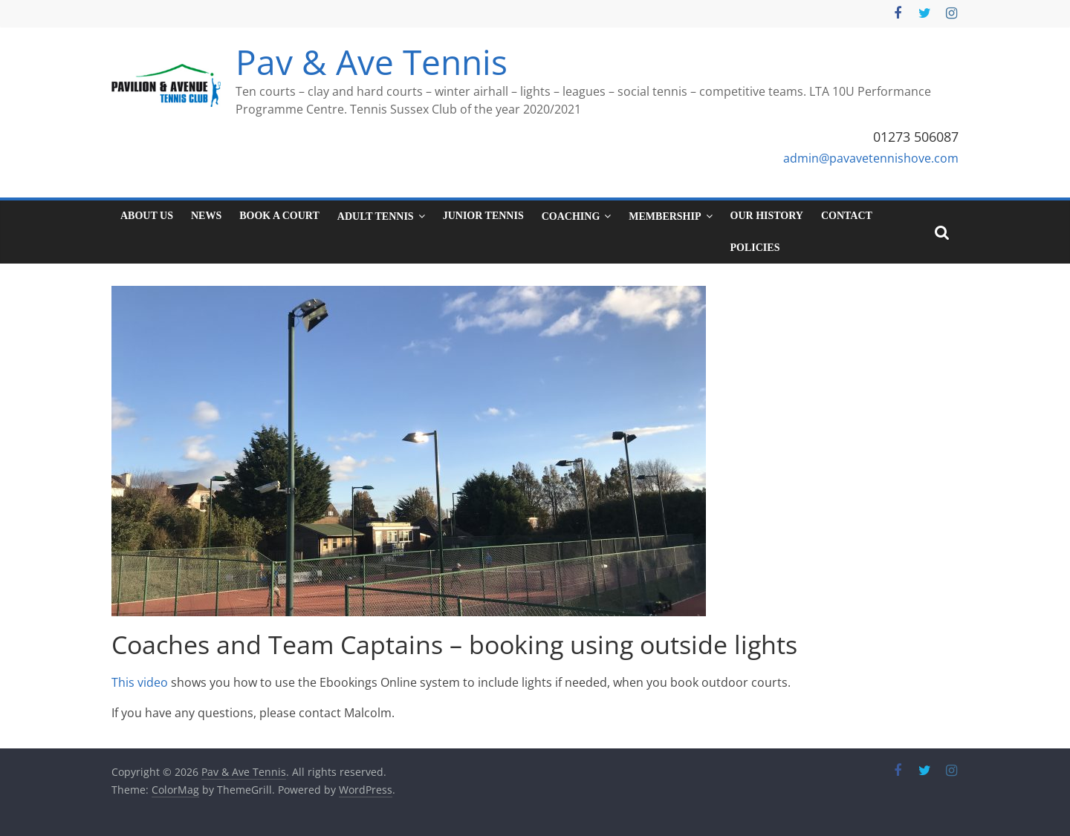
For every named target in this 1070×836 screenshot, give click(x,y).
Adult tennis (375, 216)
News (206, 215)
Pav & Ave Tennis (372, 62)
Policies (755, 247)
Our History (766, 215)
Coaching (571, 216)
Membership (665, 216)
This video (139, 682)
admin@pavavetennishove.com (871, 158)
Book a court (279, 215)
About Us (146, 215)
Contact (846, 215)
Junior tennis (483, 215)
